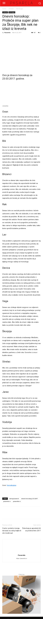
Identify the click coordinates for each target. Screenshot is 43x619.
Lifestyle (11, 9)
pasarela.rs (7, 501)
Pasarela (7, 32)
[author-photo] (21, 543)
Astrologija (19, 9)
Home (4, 9)
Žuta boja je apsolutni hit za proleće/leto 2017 (31, 529)
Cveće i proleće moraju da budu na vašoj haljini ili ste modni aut (11, 530)
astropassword (14, 498)
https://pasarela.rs (21, 558)
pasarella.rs (17, 501)
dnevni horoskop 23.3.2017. (29, 498)
